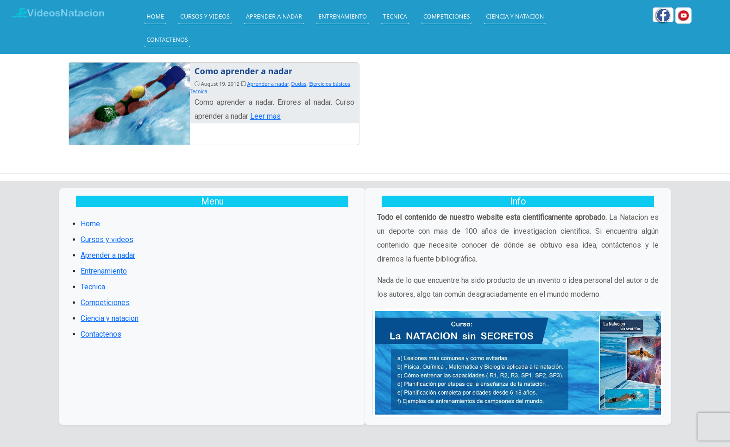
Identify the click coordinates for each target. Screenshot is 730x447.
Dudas (299, 83)
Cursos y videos (205, 16)
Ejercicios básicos (329, 83)
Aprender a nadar (274, 16)
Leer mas (265, 116)
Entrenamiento (342, 16)
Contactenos (167, 40)
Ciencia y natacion (515, 16)
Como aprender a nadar (244, 71)
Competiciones (446, 16)
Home (155, 16)
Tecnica (395, 16)
